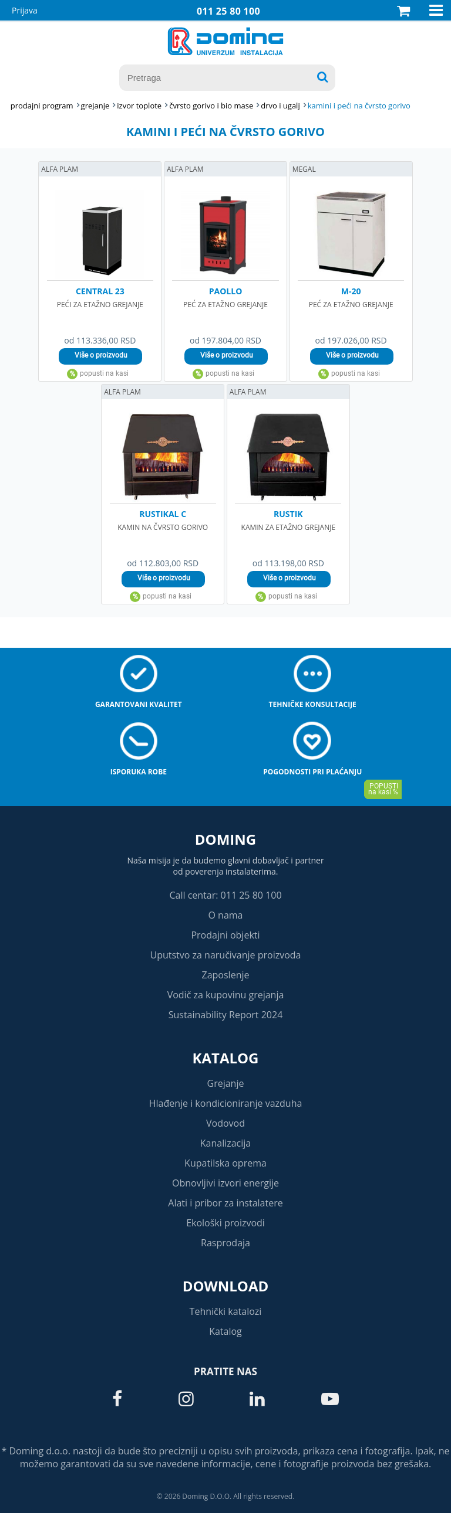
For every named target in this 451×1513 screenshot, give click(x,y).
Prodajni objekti (225, 935)
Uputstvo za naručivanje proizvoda (225, 954)
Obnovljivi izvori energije (225, 1183)
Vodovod (225, 1123)
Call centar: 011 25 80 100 (225, 895)
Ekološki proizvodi (225, 1222)
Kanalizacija (225, 1143)
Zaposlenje (226, 974)
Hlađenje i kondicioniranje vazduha (225, 1103)
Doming (225, 839)
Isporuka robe (138, 772)
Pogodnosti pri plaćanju (312, 772)
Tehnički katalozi (226, 1311)
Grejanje (225, 1083)
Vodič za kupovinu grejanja (225, 994)
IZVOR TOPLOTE (139, 105)
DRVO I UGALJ (280, 105)
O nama (225, 915)
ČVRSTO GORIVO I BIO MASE (211, 105)
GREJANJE (95, 105)
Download (226, 1286)
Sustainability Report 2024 (226, 1014)
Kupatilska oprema (225, 1163)
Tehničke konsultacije (312, 704)
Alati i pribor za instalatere (225, 1202)
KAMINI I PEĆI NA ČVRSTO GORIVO (359, 105)
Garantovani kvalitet (138, 704)
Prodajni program (42, 105)
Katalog (226, 1057)
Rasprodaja (225, 1242)
